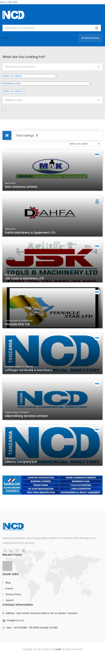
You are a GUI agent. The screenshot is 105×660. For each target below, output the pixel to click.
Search (10, 600)
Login (5, 37)
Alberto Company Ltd (21, 462)
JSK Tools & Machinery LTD (24, 278)
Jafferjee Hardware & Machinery (28, 370)
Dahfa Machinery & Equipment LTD (30, 232)
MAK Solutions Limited (21, 187)
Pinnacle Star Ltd (17, 324)
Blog (8, 582)
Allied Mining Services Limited (26, 416)
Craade (57, 649)
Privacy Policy (13, 594)
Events (9, 588)
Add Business (90, 38)
